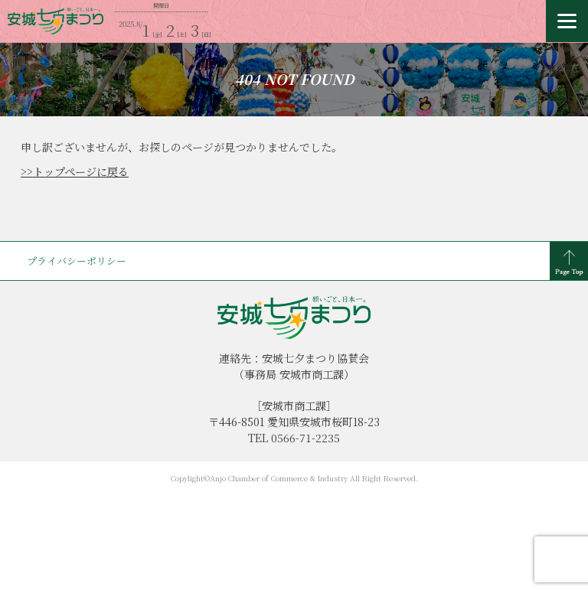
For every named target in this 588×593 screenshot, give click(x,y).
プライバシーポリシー (76, 260)
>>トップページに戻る (75, 171)
